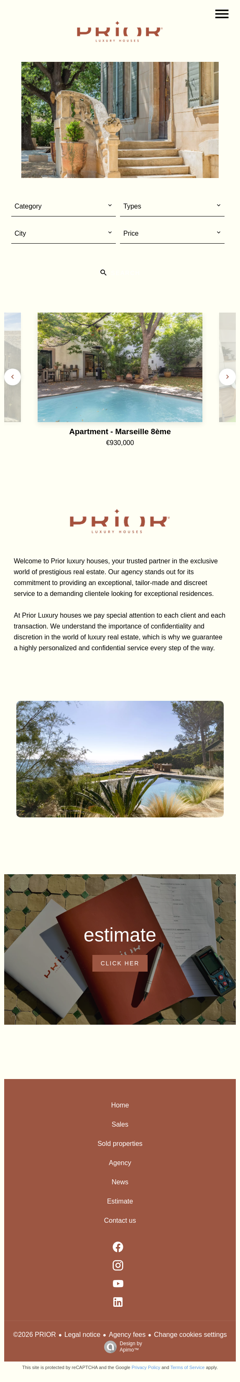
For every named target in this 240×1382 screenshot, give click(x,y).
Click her (120, 963)
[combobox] (63, 206)
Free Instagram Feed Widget (184, 1202)
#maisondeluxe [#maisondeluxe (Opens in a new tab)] (120, 1064)
